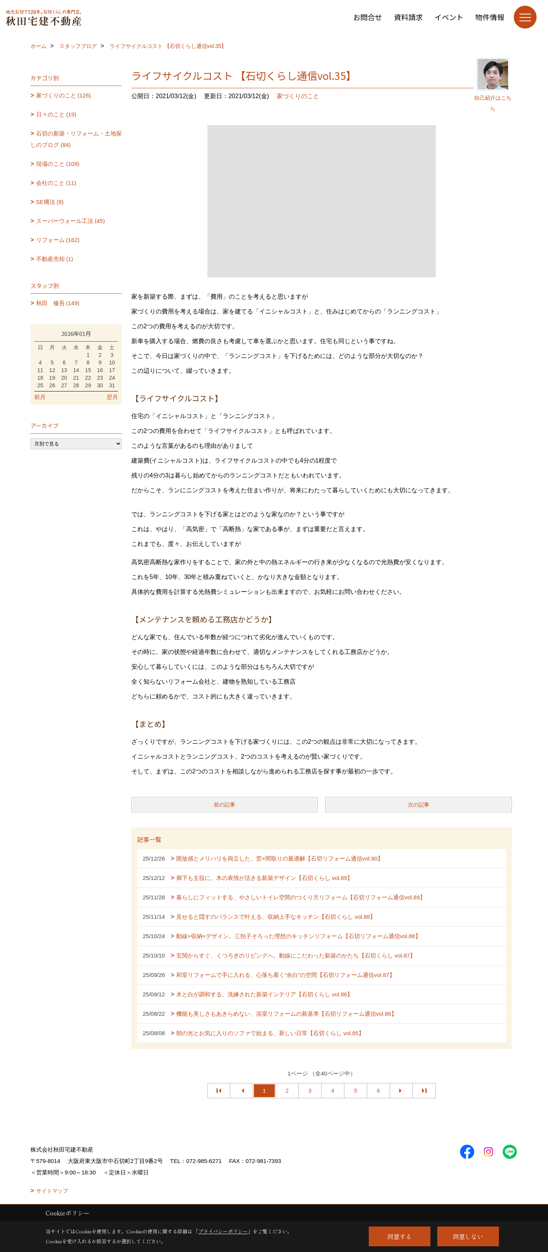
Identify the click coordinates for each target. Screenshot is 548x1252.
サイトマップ (52, 1191)
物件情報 (489, 17)
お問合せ (367, 17)
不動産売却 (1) (54, 259)
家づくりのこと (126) (63, 95)
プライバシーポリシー (223, 1231)
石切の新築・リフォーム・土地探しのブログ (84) (76, 139)
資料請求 (408, 17)
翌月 (112, 397)
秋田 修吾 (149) (58, 303)
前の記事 (224, 805)
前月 (40, 397)
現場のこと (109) (58, 164)
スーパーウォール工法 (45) (70, 221)
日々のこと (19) (56, 114)
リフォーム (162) (58, 240)
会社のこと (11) (56, 183)
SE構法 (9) (50, 202)
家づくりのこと (298, 96)
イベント (449, 17)
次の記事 (418, 805)
